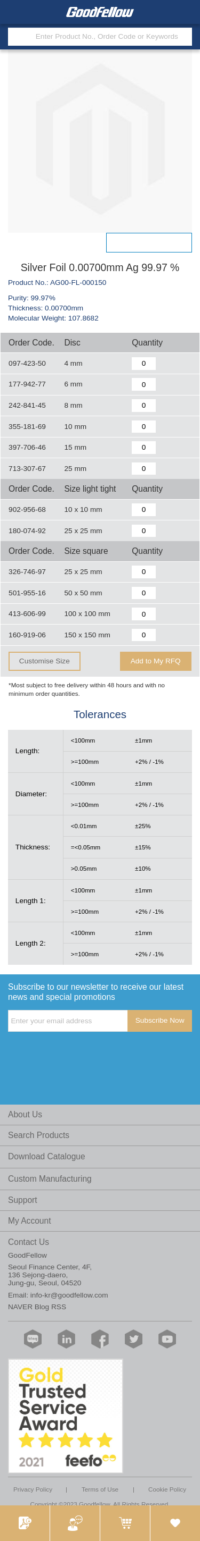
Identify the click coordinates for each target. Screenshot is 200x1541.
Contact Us (28, 1242)
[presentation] (89, 1053)
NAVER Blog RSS (37, 1307)
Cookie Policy (167, 1489)
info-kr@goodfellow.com (69, 1295)
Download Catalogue (46, 1156)
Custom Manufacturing (50, 1178)
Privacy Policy (32, 1489)
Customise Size (44, 661)
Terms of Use (100, 1489)
